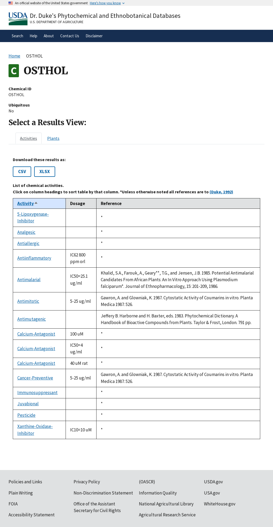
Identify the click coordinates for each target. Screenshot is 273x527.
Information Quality (158, 493)
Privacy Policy (87, 482)
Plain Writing (21, 493)
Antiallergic (28, 243)
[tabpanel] (136, 298)
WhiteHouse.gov (219, 504)
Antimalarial (29, 280)
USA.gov (212, 493)
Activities (28, 138)
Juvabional (28, 404)
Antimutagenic (31, 319)
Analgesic (26, 232)
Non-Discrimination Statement (103, 493)
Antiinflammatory (34, 258)
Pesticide (26, 415)
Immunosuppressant (37, 392)
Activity (27, 203)
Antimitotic (28, 301)
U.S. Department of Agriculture (56, 21)
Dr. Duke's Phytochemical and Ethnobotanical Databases (105, 15)
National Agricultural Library (166, 504)
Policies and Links (25, 482)
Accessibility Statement (32, 515)
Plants (53, 138)
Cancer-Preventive (35, 378)
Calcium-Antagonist (36, 334)
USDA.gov (213, 482)
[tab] (28, 138)
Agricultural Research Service (167, 515)
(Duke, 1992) (221, 191)
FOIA (13, 504)
